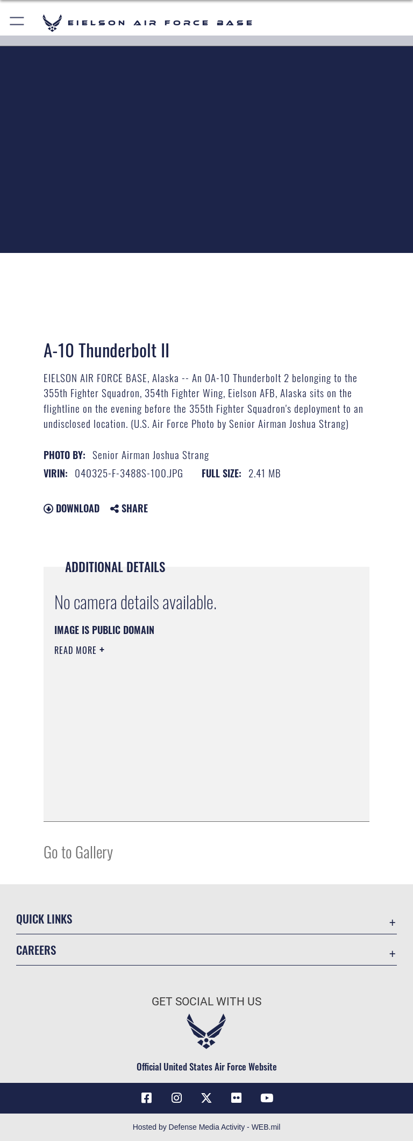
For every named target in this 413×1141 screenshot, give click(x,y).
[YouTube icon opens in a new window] (267, 1098)
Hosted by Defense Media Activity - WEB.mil (207, 1127)
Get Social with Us (206, 1001)
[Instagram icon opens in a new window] (176, 1098)
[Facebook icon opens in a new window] (146, 1098)
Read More (76, 650)
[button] (17, 23)
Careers (36, 949)
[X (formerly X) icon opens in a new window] (206, 1098)
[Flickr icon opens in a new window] (237, 1098)
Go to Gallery (78, 851)
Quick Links (44, 918)
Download (71, 508)
